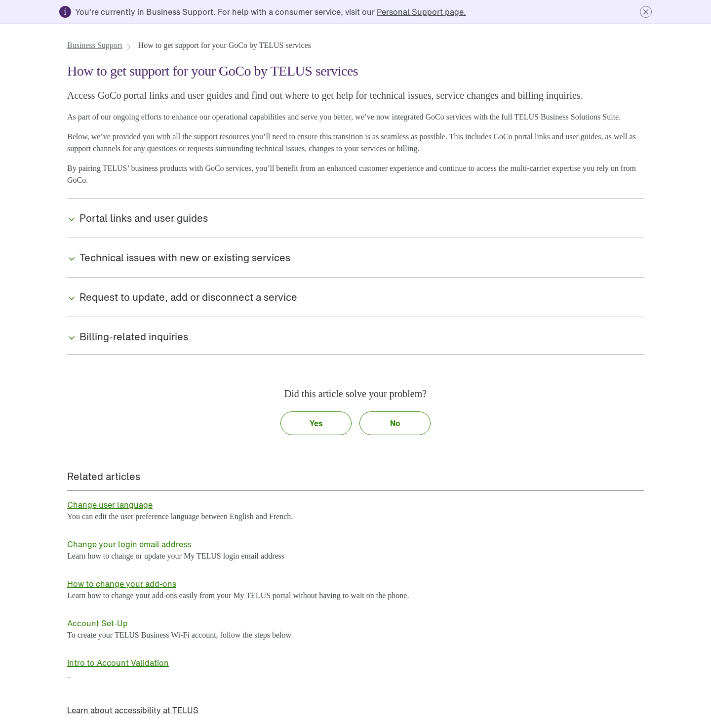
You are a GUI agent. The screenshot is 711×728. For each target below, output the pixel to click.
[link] (421, 12)
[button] (646, 12)
